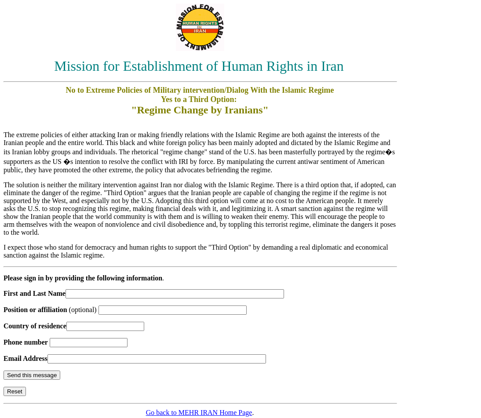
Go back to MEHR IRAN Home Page (199, 412)
